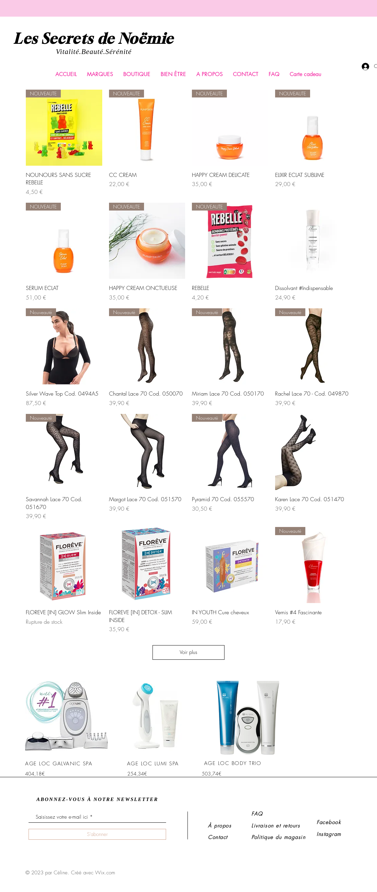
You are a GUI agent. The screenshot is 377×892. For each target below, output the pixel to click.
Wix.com (105, 872)
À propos (219, 825)
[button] (100, 74)
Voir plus (188, 652)
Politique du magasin (278, 837)
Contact (218, 837)
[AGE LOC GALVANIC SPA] (59, 763)
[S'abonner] (97, 834)
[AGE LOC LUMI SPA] (153, 763)
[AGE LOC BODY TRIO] (233, 763)
